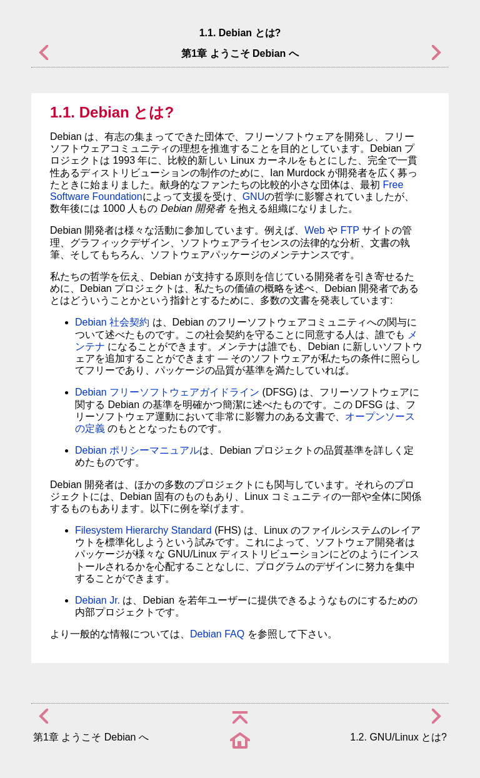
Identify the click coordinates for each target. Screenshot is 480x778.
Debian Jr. (97, 600)
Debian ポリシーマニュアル (137, 450)
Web (314, 230)
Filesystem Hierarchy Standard (143, 530)
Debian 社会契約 (112, 322)
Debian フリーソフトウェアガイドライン (167, 392)
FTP (350, 230)
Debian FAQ (217, 634)
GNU (253, 196)
